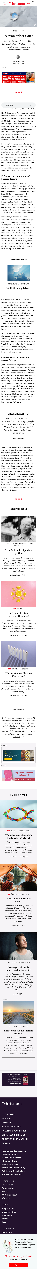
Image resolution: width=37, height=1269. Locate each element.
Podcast (6, 1118)
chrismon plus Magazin (15, 1139)
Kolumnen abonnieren (14, 1131)
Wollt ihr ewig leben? (18, 288)
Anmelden (33, 3)
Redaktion (7, 1232)
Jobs (4, 1222)
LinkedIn (16, 736)
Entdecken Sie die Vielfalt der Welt (18, 1032)
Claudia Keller (16, 925)
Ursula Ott (16, 994)
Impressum (7, 1185)
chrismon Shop (9, 1212)
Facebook (25, 734)
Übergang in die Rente (20, 894)
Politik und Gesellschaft (13, 1171)
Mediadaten (7, 1215)
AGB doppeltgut (9, 1195)
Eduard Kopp (20, 61)
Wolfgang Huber (15, 575)
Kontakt (5, 1191)
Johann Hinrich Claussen (16, 857)
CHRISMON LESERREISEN (18, 1026)
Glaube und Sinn (10, 1154)
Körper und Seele (10, 1164)
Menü (3, 4)
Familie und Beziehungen (14, 1151)
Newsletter (8, 1114)
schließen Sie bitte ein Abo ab (14, 726)
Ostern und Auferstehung (18, 284)
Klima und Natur (10, 1161)
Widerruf (6, 1198)
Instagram (15, 734)
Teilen (17, 92)
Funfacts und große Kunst (18, 963)
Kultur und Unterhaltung (14, 1168)
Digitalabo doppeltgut (14, 1135)
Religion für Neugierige (20, 831)
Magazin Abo (8, 1208)
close (35, 1236)
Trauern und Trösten (12, 1174)
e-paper (6, 1143)
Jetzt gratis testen (18, 1265)
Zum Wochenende (11, 1127)
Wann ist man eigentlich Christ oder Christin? (18, 837)
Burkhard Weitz (15, 635)
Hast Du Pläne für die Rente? (18, 900)
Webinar (6, 1122)
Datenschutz (8, 1188)
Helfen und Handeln (11, 1158)
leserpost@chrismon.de (11, 731)
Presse (5, 1219)
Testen (27, 3)
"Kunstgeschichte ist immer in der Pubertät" (18, 969)
